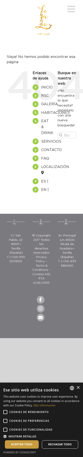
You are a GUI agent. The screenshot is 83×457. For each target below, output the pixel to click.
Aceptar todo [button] (21, 444)
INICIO (47, 87)
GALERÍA (49, 104)
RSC (45, 96)
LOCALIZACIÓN (56, 167)
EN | (45, 190)
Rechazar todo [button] (60, 444)
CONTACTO (51, 150)
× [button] (78, 387)
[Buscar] (61, 135)
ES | (44, 181)
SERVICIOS (51, 141)
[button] (41, 436)
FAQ (45, 158)
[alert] (41, 420)
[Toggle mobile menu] (71, 8)
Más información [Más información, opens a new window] (44, 405)
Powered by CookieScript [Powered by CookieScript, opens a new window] (19, 452)
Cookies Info (41, 274)
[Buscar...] (67, 135)
